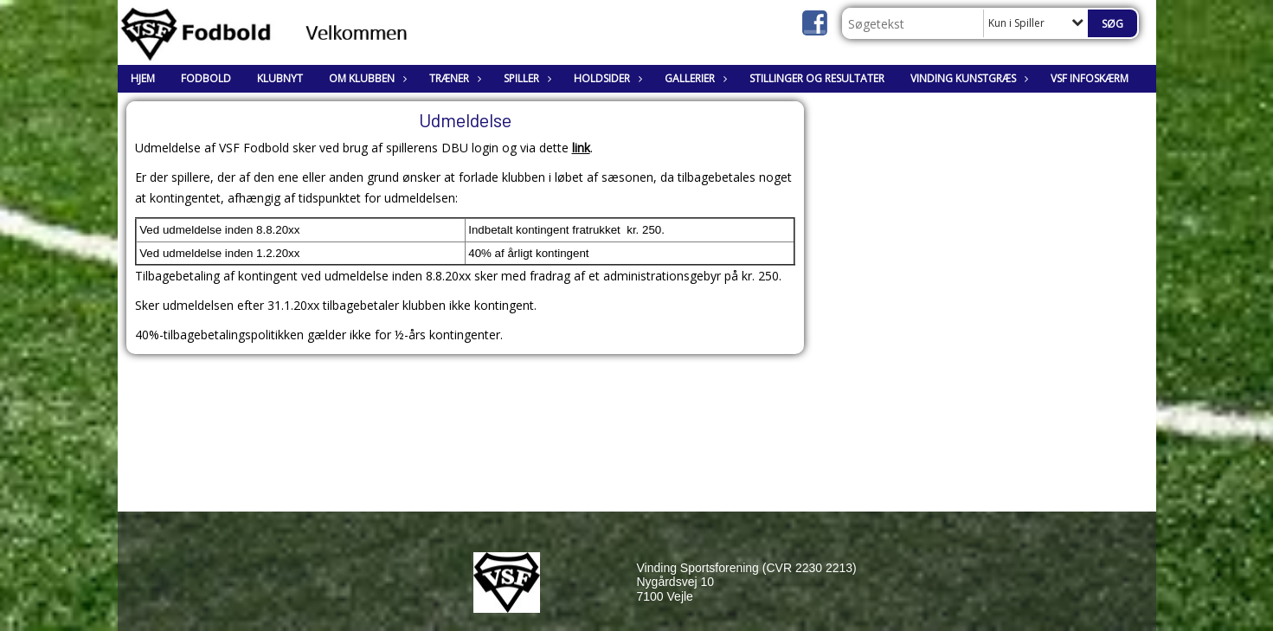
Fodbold (206, 78)
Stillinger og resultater (816, 78)
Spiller (526, 78)
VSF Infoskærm (1089, 78)
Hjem (143, 78)
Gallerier (694, 78)
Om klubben (366, 78)
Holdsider (606, 78)
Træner (453, 78)
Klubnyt (280, 78)
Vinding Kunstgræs (967, 78)
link (581, 147)
